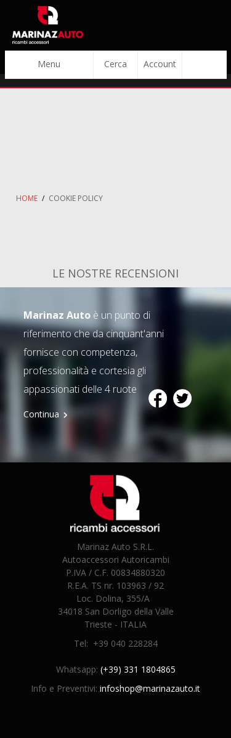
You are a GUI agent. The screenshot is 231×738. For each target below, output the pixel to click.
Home (27, 198)
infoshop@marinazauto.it (150, 688)
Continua (41, 414)
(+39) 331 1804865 (138, 669)
